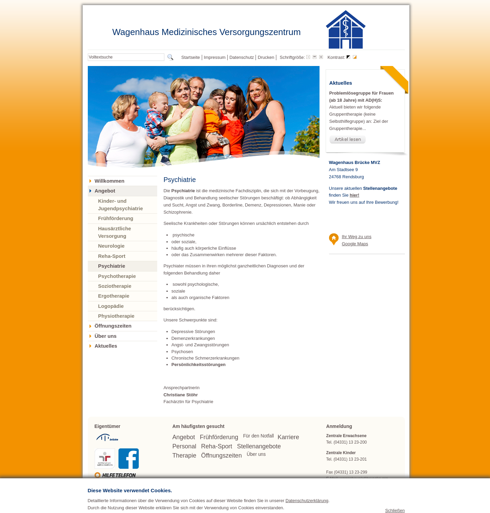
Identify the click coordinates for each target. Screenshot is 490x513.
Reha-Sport (111, 256)
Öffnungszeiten (113, 326)
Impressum (215, 57)
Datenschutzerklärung (306, 510)
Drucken (266, 57)
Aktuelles (106, 346)
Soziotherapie (114, 286)
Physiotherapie (116, 316)
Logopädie (111, 306)
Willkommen (110, 181)
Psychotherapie (117, 276)
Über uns (106, 336)
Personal (184, 446)
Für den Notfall (258, 435)
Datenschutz (241, 57)
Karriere (288, 437)
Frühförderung (115, 218)
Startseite (190, 57)
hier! (354, 195)
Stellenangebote (259, 446)
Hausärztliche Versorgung (114, 232)
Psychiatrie (111, 266)
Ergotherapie (113, 296)
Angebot (105, 191)
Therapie (184, 455)
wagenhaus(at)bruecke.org (364, 478)
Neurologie (111, 246)
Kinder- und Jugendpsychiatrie (120, 204)
